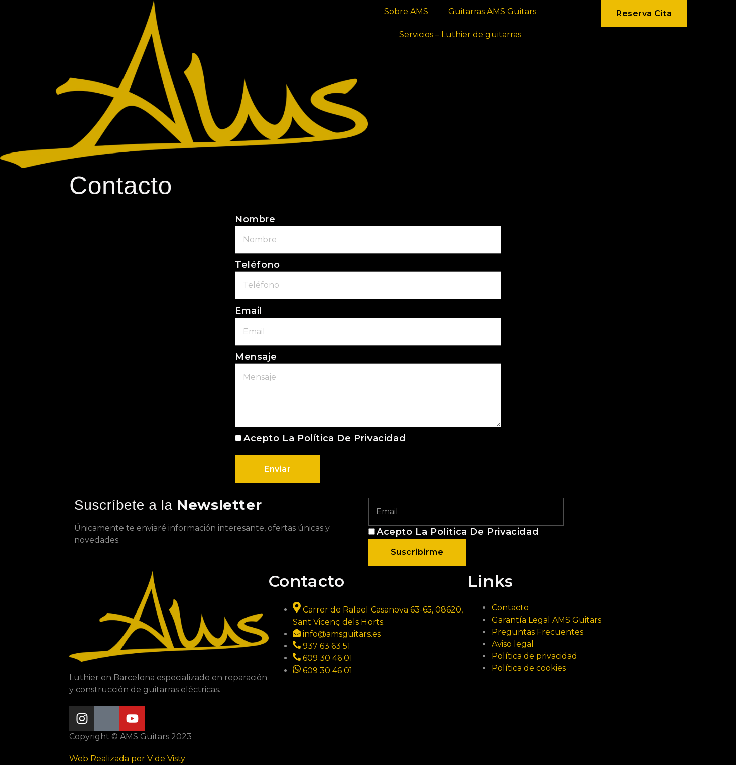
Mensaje (256, 356)
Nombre (255, 219)
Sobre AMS (406, 11)
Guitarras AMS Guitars (492, 11)
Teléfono (257, 264)
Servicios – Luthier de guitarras (460, 34)
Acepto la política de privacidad (324, 438)
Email (248, 310)
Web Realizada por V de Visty (127, 758)
